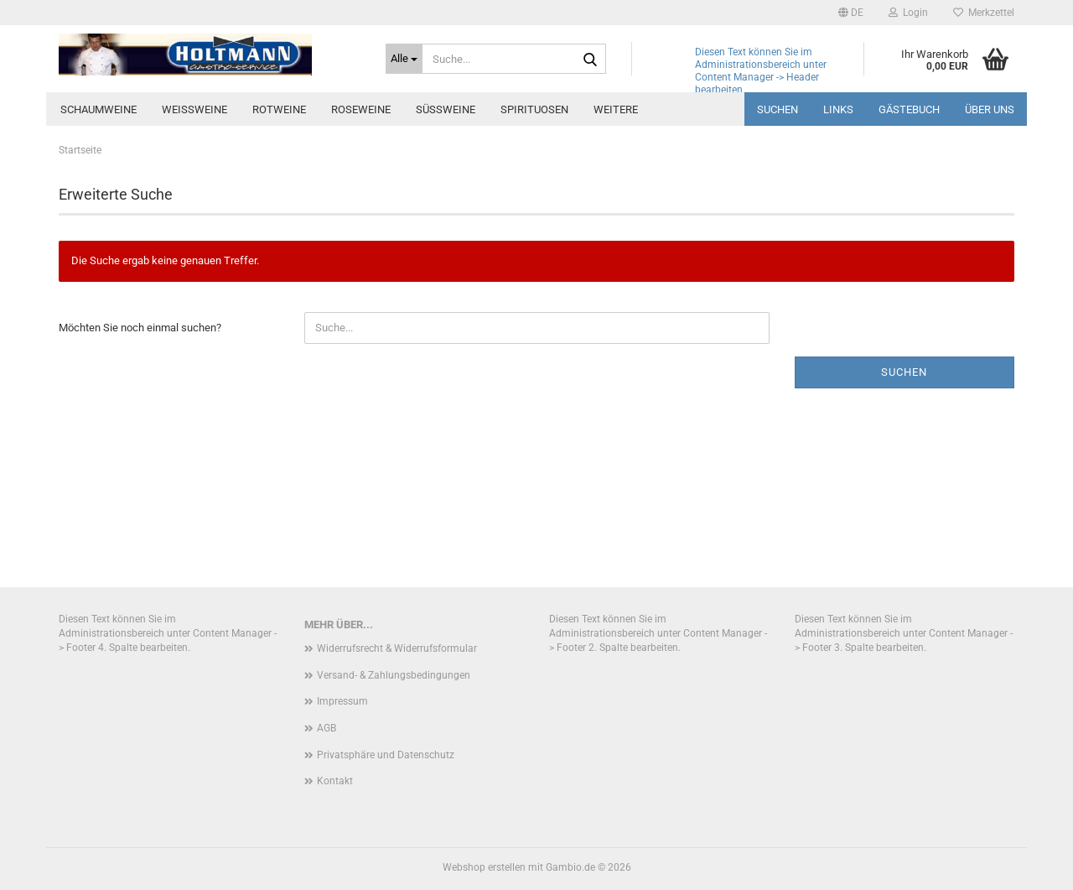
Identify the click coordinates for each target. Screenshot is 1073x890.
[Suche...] (404, 59)
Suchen (777, 109)
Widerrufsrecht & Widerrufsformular (397, 648)
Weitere (616, 109)
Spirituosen (534, 109)
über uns (989, 109)
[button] (851, 12)
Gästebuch (909, 109)
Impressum (342, 701)
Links (838, 109)
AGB (326, 728)
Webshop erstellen (484, 867)
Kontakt (335, 781)
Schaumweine (98, 109)
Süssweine (445, 109)
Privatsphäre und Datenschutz (385, 755)
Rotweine (279, 109)
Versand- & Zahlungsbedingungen (393, 675)
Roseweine (361, 109)
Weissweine (194, 109)
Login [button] (908, 12)
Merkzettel (983, 12)
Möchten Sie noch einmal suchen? (140, 327)
